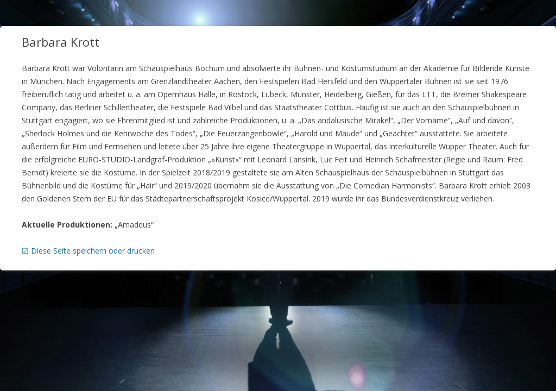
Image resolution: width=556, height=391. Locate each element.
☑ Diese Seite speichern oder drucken (88, 250)
